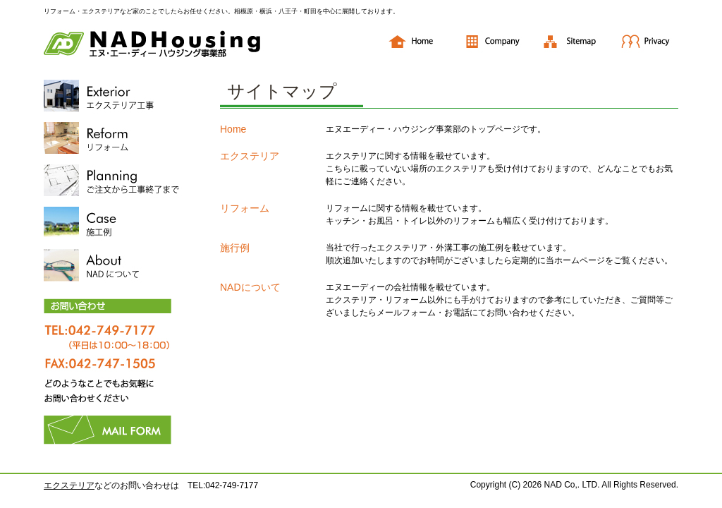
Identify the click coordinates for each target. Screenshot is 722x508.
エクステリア (249, 156)
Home (233, 129)
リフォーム (244, 208)
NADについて (250, 287)
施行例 (235, 247)
